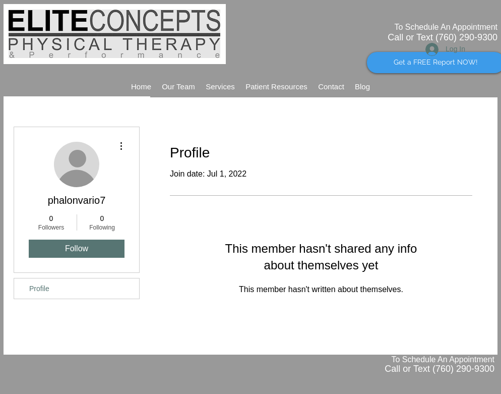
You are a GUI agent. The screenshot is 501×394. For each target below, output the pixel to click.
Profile (39, 289)
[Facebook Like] (467, 83)
